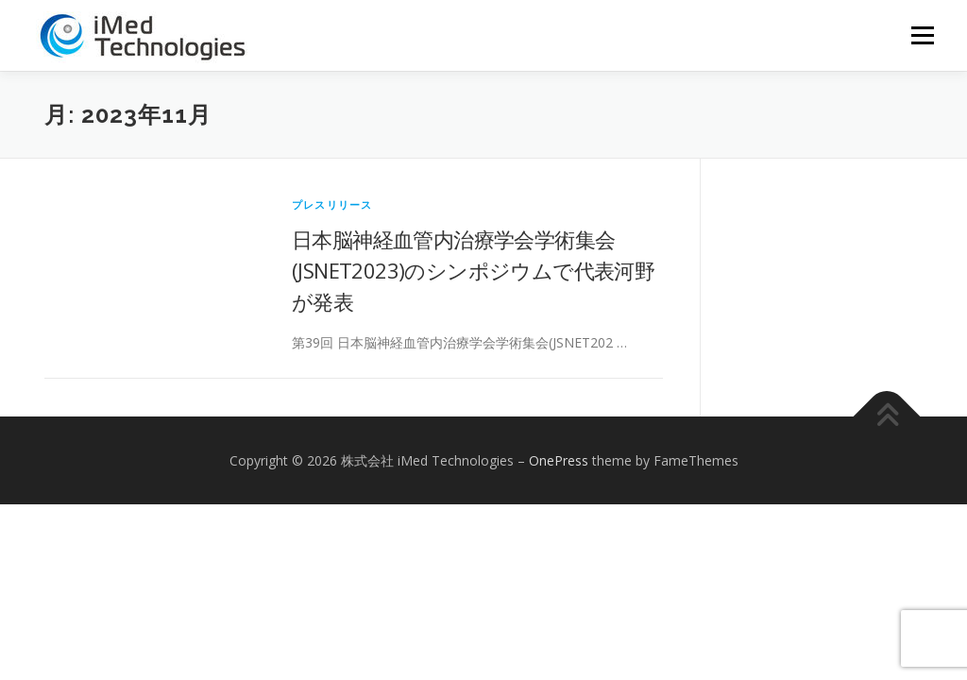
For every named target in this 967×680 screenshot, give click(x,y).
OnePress (558, 460)
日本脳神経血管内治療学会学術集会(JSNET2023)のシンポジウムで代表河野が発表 (473, 270)
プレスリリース (332, 204)
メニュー (922, 35)
